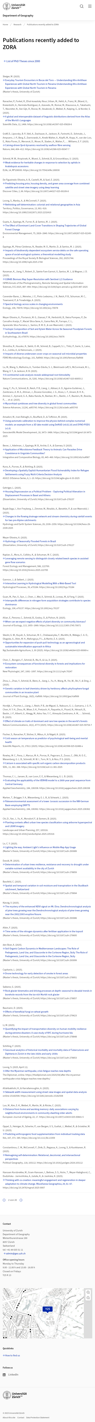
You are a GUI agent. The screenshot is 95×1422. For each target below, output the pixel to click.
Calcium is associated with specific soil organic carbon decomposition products (45, 763)
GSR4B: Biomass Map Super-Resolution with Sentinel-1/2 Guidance (39, 279)
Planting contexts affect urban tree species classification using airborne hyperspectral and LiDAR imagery (48, 824)
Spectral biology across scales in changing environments (34, 304)
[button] (88, 1292)
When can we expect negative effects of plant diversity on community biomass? (45, 621)
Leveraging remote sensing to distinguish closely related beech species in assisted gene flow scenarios (46, 560)
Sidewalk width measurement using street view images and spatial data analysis (46, 1092)
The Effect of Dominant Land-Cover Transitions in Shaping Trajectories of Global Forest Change (45, 227)
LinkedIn (10, 1375)
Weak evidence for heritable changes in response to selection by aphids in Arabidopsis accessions (42, 164)
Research (17, 24)
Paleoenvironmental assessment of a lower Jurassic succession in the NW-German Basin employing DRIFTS (47, 803)
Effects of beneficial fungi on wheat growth (26, 1012)
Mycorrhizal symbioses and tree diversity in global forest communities (41, 403)
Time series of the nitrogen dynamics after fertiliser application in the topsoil (44, 931)
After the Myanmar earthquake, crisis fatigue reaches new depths (38, 1071)
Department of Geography (18, 16)
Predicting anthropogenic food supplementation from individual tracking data (45, 1134)
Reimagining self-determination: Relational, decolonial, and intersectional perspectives (42, 1157)
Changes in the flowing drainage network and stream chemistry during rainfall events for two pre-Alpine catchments (48, 518)
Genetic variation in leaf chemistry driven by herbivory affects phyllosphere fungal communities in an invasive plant (47, 690)
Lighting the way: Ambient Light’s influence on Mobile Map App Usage (40, 847)
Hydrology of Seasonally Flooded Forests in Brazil (30, 541)
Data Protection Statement (37, 1417)
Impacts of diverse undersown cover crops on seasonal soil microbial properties (46, 354)
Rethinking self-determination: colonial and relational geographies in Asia (42, 204)
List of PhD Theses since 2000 (23, 61)
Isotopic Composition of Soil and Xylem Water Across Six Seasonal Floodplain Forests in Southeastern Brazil (48, 331)
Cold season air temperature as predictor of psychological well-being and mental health (46, 740)
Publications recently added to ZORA (43, 24)
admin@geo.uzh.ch (16, 1253)
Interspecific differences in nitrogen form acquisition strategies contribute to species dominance (48, 602)
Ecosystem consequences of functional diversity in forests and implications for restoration (45, 665)
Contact (20, 1417)
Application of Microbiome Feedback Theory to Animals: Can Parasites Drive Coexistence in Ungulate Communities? (43, 451)
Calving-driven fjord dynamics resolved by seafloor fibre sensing (37, 145)
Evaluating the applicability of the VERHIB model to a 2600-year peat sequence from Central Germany (48, 782)
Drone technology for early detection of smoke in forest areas (36, 973)
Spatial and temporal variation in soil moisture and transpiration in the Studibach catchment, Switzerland (46, 887)
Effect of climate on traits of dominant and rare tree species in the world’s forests (46, 721)
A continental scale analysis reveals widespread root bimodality (37, 375)
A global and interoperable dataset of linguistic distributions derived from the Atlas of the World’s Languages (47, 118)
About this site (9, 1417)
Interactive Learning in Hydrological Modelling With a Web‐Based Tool (40, 583)
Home (5, 24)
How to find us (12, 1355)
